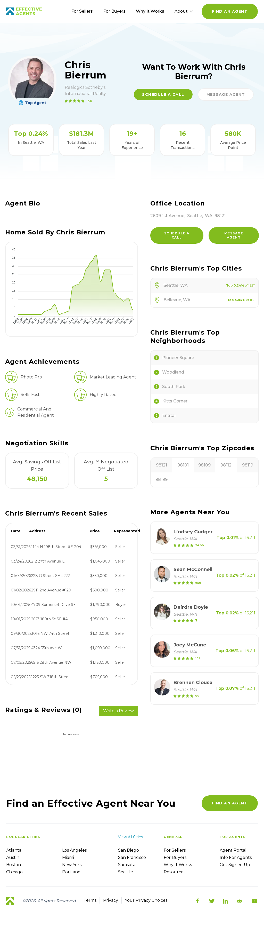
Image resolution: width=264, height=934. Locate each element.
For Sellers (82, 11)
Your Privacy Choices (146, 900)
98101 (183, 465)
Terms (90, 900)
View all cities (130, 837)
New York (72, 864)
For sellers (175, 850)
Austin (12, 857)
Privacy (110, 900)
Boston (13, 864)
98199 (161, 479)
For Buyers (114, 11)
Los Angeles (74, 850)
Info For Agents (236, 857)
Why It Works (150, 11)
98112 (226, 465)
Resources (174, 871)
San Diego (128, 850)
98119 (247, 465)
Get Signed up (235, 864)
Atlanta (13, 850)
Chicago (14, 871)
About (184, 11)
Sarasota (126, 864)
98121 (161, 465)
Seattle (125, 871)
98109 (204, 465)
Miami (68, 857)
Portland (71, 871)
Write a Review (118, 710)
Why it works (178, 864)
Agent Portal (233, 850)
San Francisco (132, 857)
